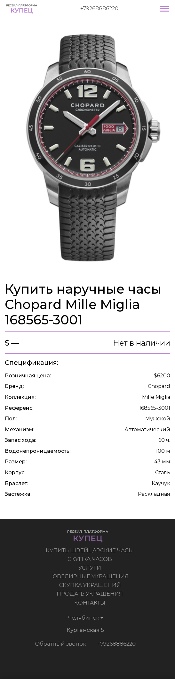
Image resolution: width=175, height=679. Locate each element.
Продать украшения (90, 593)
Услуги (90, 567)
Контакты (90, 602)
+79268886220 (99, 8)
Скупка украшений (91, 585)
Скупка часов (90, 559)
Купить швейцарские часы (90, 550)
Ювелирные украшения (90, 576)
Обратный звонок (59, 643)
